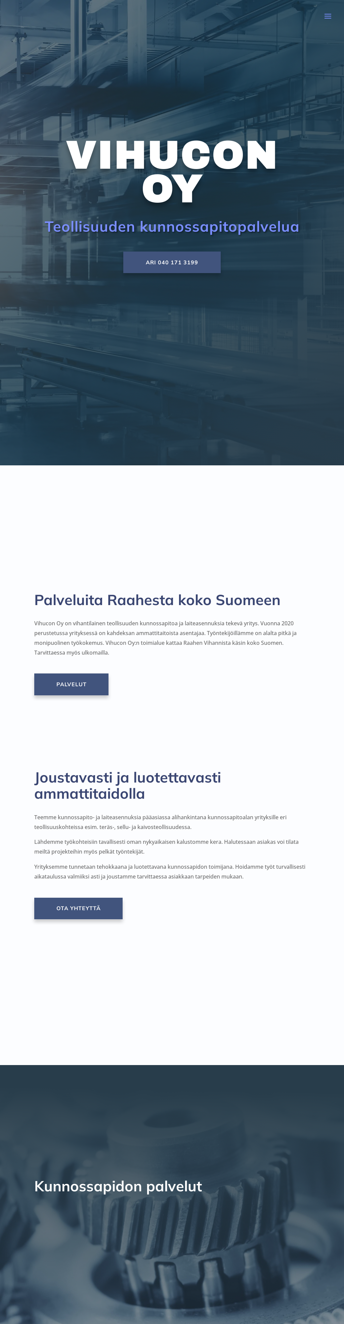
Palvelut (73, 684)
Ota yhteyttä (80, 908)
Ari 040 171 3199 (172, 262)
